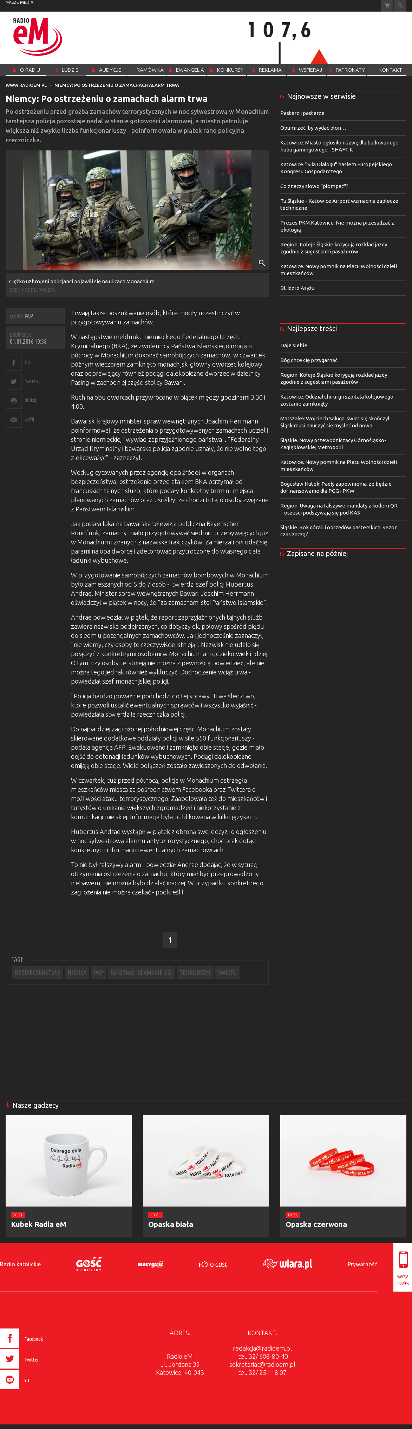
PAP (98, 972)
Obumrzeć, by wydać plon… (313, 128)
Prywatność (362, 1264)
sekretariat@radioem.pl (262, 1364)
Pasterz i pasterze (302, 113)
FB (27, 362)
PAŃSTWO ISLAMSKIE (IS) (141, 972)
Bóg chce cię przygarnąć (309, 360)
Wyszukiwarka (400, 6)
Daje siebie (293, 345)
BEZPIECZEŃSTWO (37, 972)
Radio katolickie (20, 1264)
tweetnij (32, 381)
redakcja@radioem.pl (262, 1348)
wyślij (29, 419)
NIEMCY (76, 972)
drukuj (30, 400)
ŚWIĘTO (227, 972)
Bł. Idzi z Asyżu (297, 288)
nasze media (19, 2)
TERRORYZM (195, 972)
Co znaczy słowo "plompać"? (314, 186)
